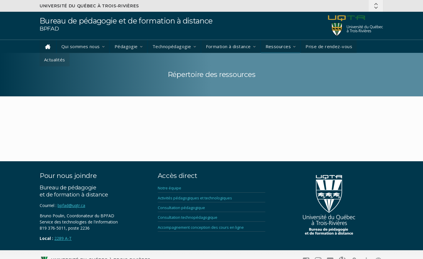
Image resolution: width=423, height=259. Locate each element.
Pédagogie (126, 46)
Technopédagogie (171, 46)
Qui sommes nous (80, 46)
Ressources (278, 46)
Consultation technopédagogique (187, 217)
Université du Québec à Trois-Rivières (89, 6)
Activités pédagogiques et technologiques (195, 198)
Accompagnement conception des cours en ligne (201, 227)
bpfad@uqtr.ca (71, 205)
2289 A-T (63, 238)
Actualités (54, 60)
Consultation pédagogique (181, 207)
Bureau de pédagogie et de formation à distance (126, 20)
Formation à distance (228, 46)
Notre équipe (169, 188)
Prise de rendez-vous (329, 46)
